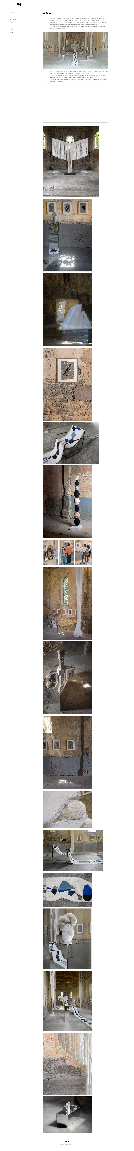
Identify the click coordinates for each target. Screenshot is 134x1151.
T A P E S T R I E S (13, 15)
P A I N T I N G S (13, 19)
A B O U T (11, 29)
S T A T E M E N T (13, 22)
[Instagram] (68, 1141)
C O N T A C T (12, 32)
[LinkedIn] (66, 1141)
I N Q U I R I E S (12, 25)
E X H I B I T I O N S (13, 12)
